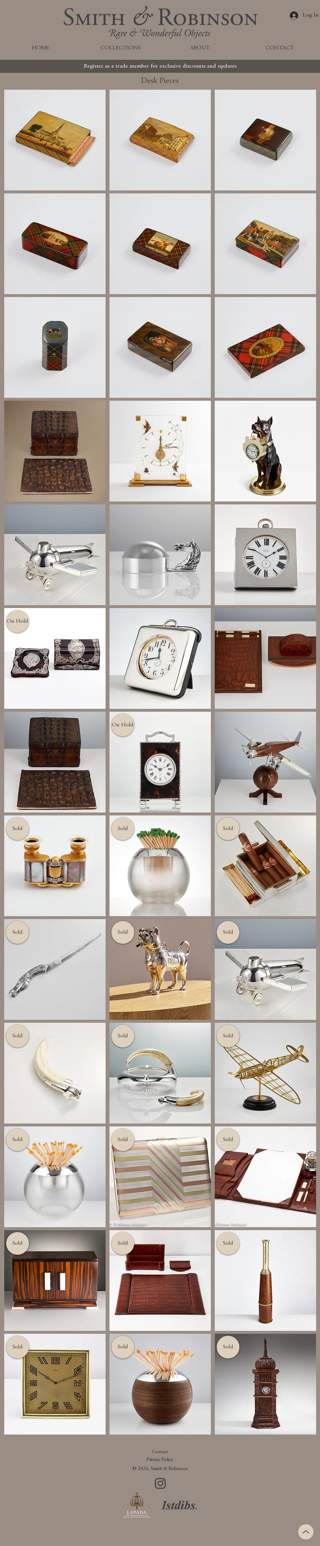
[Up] (306, 1532)
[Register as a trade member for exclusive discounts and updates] (160, 66)
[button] (17, 621)
